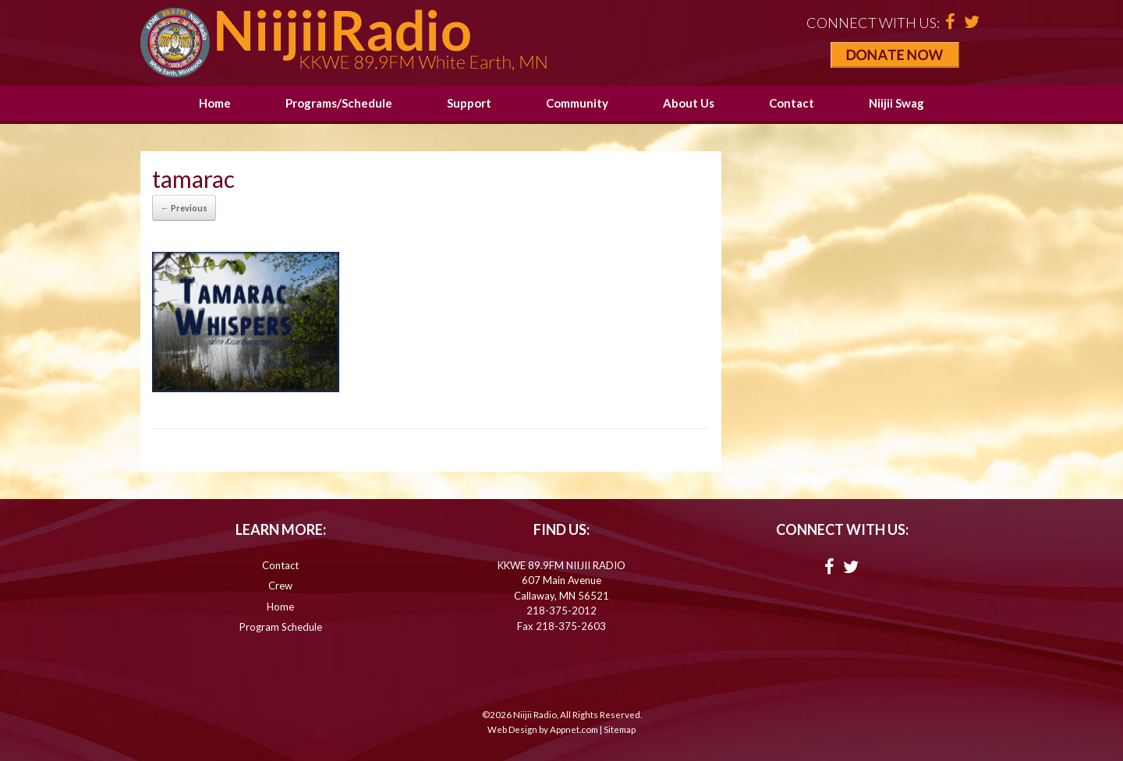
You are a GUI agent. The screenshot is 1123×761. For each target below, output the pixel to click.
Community (577, 103)
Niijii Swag (896, 103)
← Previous (184, 208)
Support (469, 103)
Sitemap (620, 729)
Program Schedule (280, 627)
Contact (791, 103)
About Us (688, 103)
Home (215, 103)
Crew (280, 585)
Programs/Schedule (338, 103)
